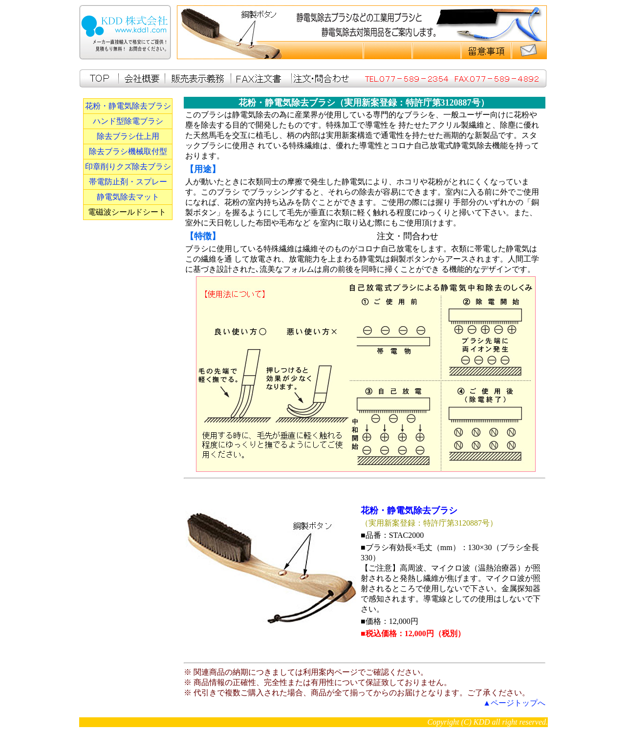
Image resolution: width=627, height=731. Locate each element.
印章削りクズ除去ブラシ (128, 166)
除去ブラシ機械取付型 (128, 151)
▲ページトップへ (514, 703)
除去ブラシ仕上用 (128, 136)
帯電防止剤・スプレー (128, 181)
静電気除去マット (128, 197)
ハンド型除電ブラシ (128, 121)
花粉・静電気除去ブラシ (128, 106)
